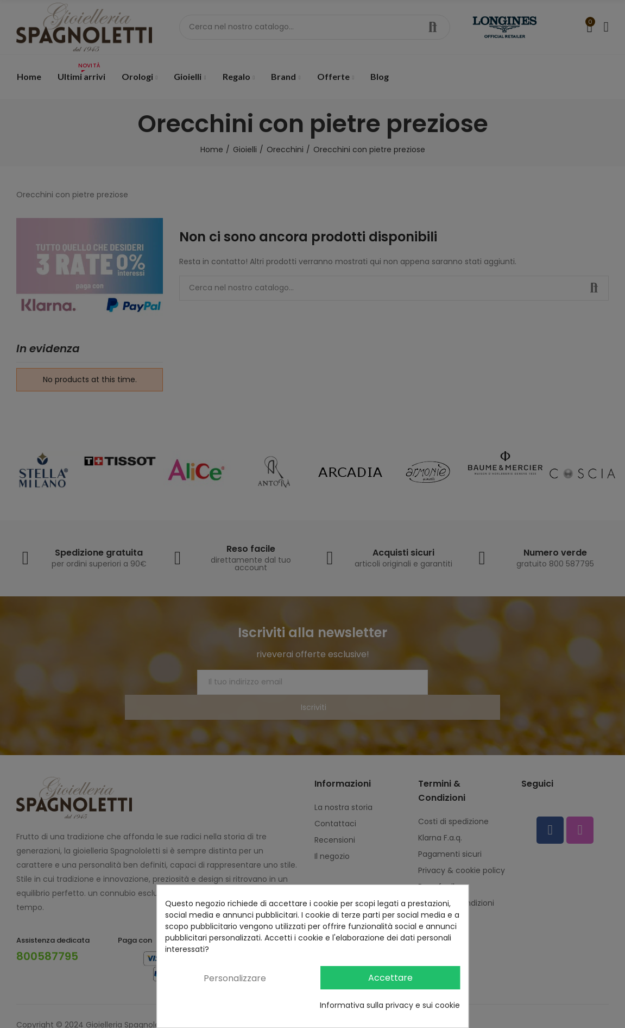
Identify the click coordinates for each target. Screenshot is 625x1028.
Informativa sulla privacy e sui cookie (390, 1005)
